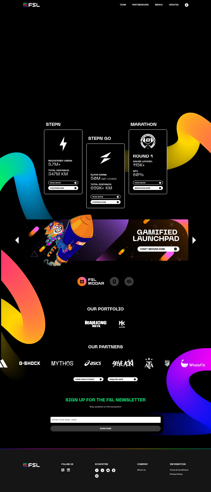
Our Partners (105, 347)
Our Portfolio (105, 309)
